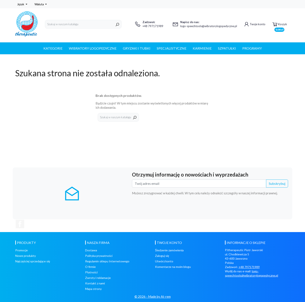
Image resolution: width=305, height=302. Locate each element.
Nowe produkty (25, 255)
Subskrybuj (277, 183)
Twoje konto (254, 24)
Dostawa (91, 250)
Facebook (20, 224)
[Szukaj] (83, 24)
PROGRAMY (252, 48)
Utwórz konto (164, 261)
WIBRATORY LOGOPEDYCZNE (92, 48)
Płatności (91, 272)
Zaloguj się (162, 255)
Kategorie (52, 48)
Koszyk (279, 25)
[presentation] (256, 207)
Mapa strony (93, 289)
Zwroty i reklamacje (98, 278)
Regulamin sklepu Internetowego (107, 261)
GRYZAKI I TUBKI (136, 48)
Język (21, 4)
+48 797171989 (249, 267)
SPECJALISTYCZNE (171, 48)
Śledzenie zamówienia (169, 250)
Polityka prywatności (98, 255)
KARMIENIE (202, 48)
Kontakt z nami (95, 283)
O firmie (90, 267)
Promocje (21, 250)
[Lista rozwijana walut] (41, 4)
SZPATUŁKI (227, 48)
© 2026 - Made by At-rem (152, 296)
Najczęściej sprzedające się (32, 261)
